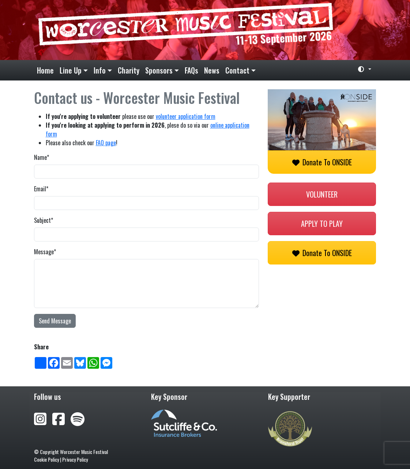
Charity (128, 70)
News (211, 70)
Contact (237, 70)
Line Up (71, 70)
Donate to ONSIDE (322, 162)
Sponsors (159, 70)
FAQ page (106, 142)
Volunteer (322, 194)
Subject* (43, 220)
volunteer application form (185, 116)
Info (100, 70)
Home (45, 70)
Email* (41, 188)
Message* (45, 251)
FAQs (191, 70)
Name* (41, 157)
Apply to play (322, 223)
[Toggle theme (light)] (361, 69)
